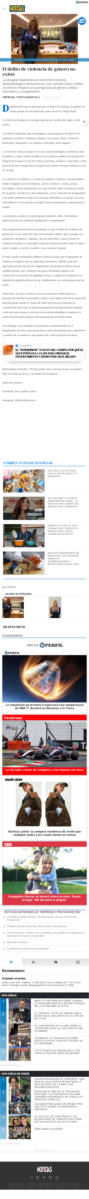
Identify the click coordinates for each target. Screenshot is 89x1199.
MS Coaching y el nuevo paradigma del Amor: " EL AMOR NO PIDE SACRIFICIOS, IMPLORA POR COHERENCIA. (63, 502)
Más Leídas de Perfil (16, 1074)
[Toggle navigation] (5, 9)
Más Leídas (9, 995)
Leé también (25, 345)
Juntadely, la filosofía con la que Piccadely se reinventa (62, 473)
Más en (45, 645)
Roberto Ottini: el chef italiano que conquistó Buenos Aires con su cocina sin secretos (63, 529)
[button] (84, 122)
